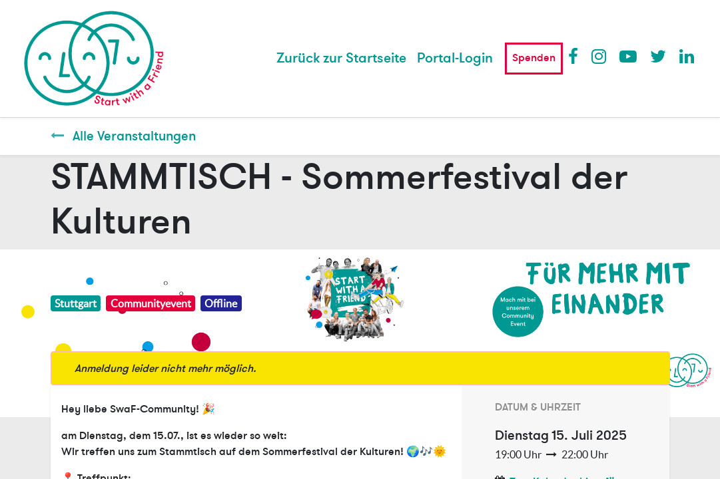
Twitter (658, 56)
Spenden (533, 58)
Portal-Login (455, 58)
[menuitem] (341, 59)
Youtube (627, 56)
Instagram (599, 56)
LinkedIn (687, 56)
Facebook (576, 56)
